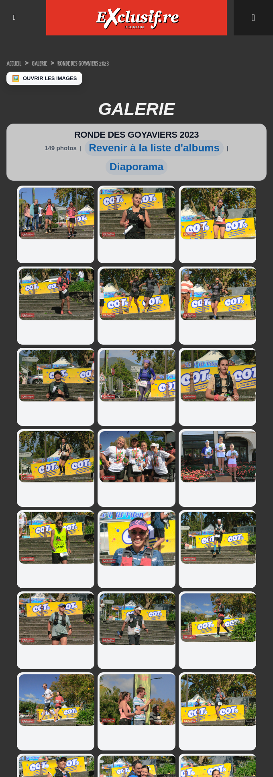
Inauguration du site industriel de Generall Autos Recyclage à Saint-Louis (102, 593)
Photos (218, 651)
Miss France (23, 616)
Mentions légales (136, 750)
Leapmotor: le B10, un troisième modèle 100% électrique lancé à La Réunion (169, 627)
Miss (213, 631)
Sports (215, 621)
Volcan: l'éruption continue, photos (97, 643)
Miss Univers (24, 605)
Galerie (52, 63)
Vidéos (216, 642)
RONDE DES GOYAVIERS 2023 (115, 63)
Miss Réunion (25, 627)
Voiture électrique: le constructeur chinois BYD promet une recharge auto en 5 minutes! (167, 596)
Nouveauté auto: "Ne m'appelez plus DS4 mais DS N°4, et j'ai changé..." (168, 683)
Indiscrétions (222, 610)
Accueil (18, 63)
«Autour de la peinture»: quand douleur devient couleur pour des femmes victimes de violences (100, 671)
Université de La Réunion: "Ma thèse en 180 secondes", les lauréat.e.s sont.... (102, 621)
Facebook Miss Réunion (37, 637)
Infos (213, 599)
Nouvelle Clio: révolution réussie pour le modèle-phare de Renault (169, 655)
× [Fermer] (4, 764)
